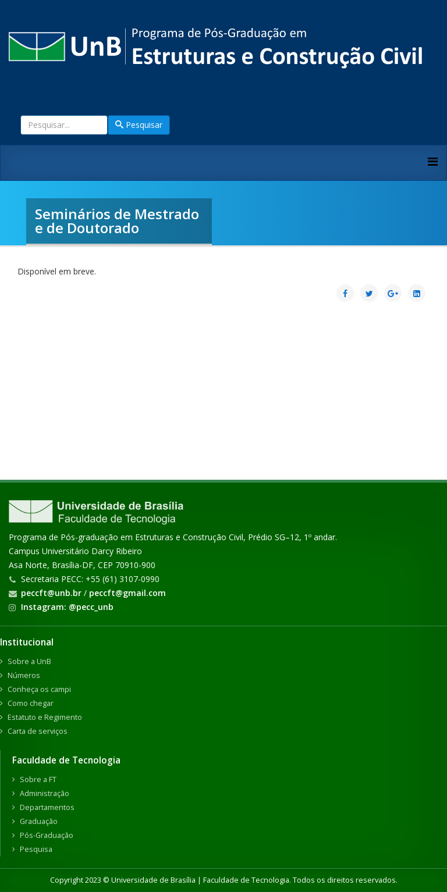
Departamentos (47, 807)
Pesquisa (36, 849)
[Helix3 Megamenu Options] (433, 161)
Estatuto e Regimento (45, 717)
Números (24, 675)
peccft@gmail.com (127, 592)
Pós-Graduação (46, 835)
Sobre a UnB (29, 661)
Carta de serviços (38, 731)
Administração (44, 793)
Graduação (39, 821)
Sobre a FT (38, 779)
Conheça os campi (39, 689)
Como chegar (31, 703)
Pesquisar (138, 124)
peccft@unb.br (51, 592)
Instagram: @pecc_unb (67, 606)
